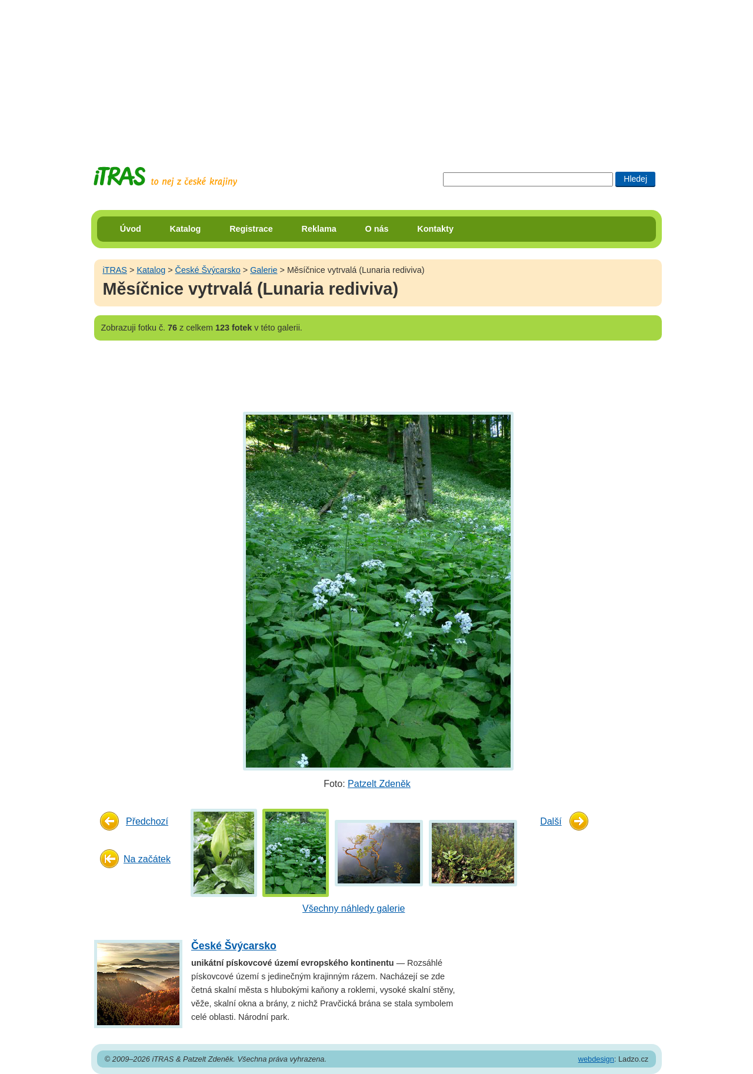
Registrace (251, 229)
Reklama (319, 229)
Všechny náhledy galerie (353, 908)
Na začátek (147, 859)
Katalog (185, 229)
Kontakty (435, 229)
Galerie (263, 270)
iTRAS (114, 270)
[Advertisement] (376, 73)
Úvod (130, 229)
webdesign (596, 1059)
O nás (377, 229)
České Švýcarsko (208, 270)
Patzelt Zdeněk (379, 784)
